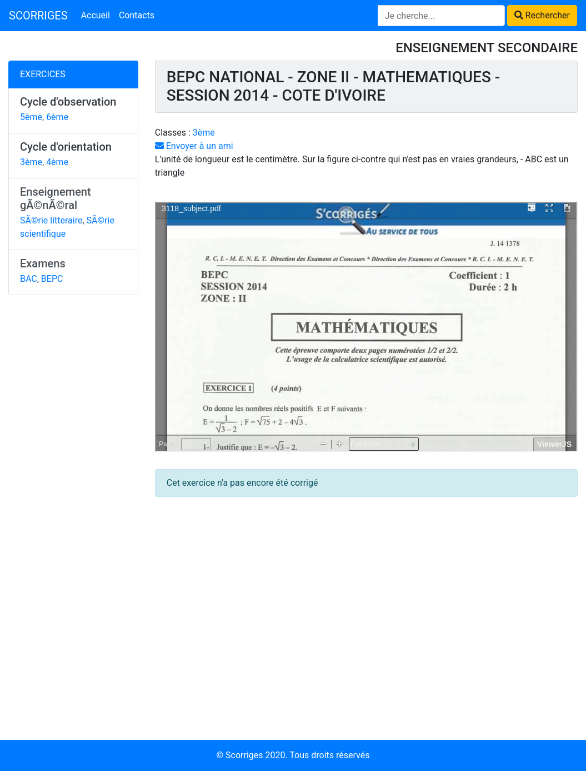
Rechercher (542, 15)
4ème (57, 162)
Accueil (95, 15)
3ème (31, 162)
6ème (57, 117)
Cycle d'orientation (66, 146)
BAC (28, 278)
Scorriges (244, 755)
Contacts (136, 15)
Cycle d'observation (68, 101)
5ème (31, 117)
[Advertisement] (73, 475)
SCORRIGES (38, 15)
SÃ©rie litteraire (51, 220)
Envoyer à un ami (194, 146)
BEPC (52, 278)
